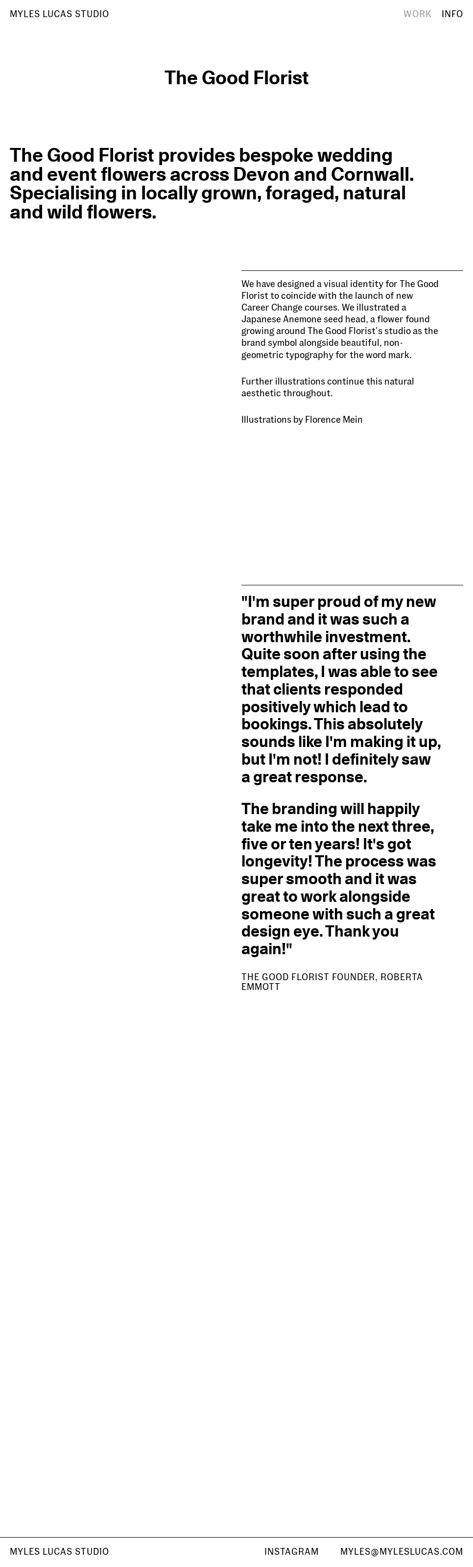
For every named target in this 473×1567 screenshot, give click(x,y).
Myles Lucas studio (59, 1552)
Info (452, 14)
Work (417, 14)
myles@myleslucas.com (401, 1551)
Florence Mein (334, 419)
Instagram (291, 1552)
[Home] (59, 14)
